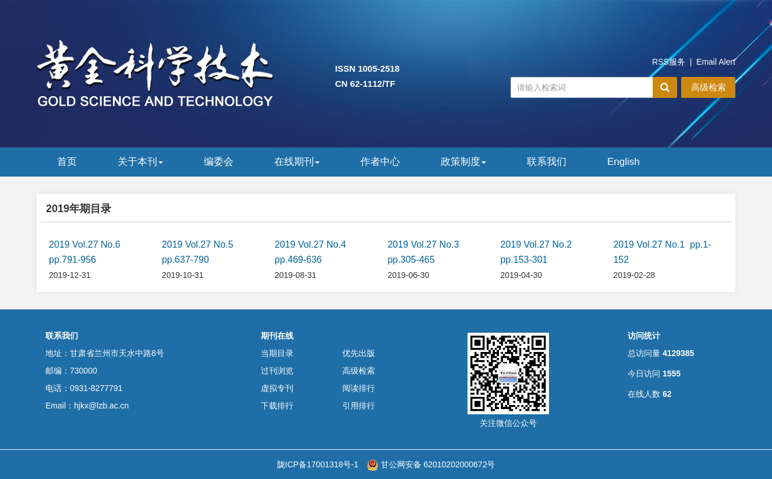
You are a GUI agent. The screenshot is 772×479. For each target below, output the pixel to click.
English (623, 161)
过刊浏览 (277, 370)
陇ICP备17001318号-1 (318, 464)
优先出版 (358, 353)
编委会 (218, 161)
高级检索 (708, 87)
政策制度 (463, 161)
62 (667, 394)
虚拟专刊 (277, 388)
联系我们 (546, 161)
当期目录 (277, 353)
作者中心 (380, 161)
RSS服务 (668, 61)
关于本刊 (140, 161)
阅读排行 (358, 388)
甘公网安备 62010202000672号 (431, 464)
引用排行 (358, 405)
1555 (672, 373)
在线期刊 (297, 161)
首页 (67, 161)
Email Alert (715, 61)
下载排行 (277, 405)
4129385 (679, 353)
